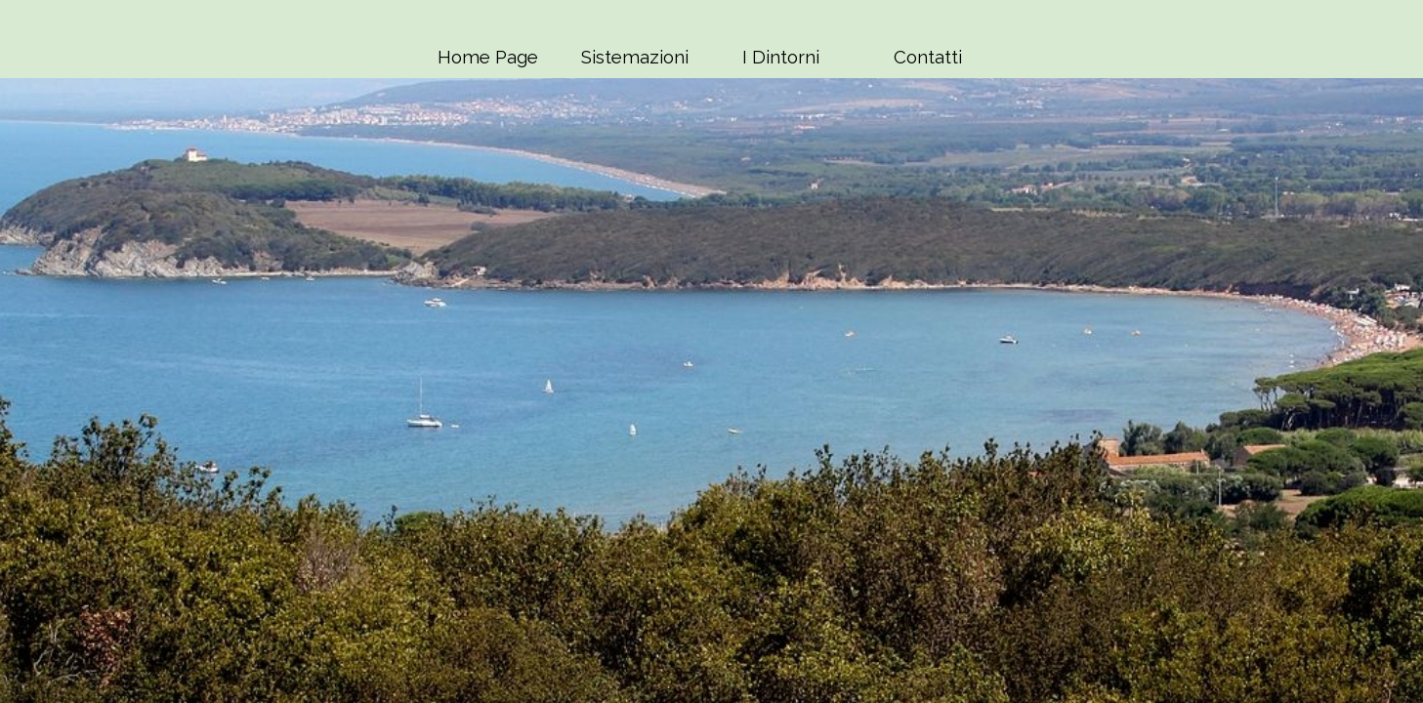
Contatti (928, 56)
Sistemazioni (635, 56)
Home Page (488, 56)
